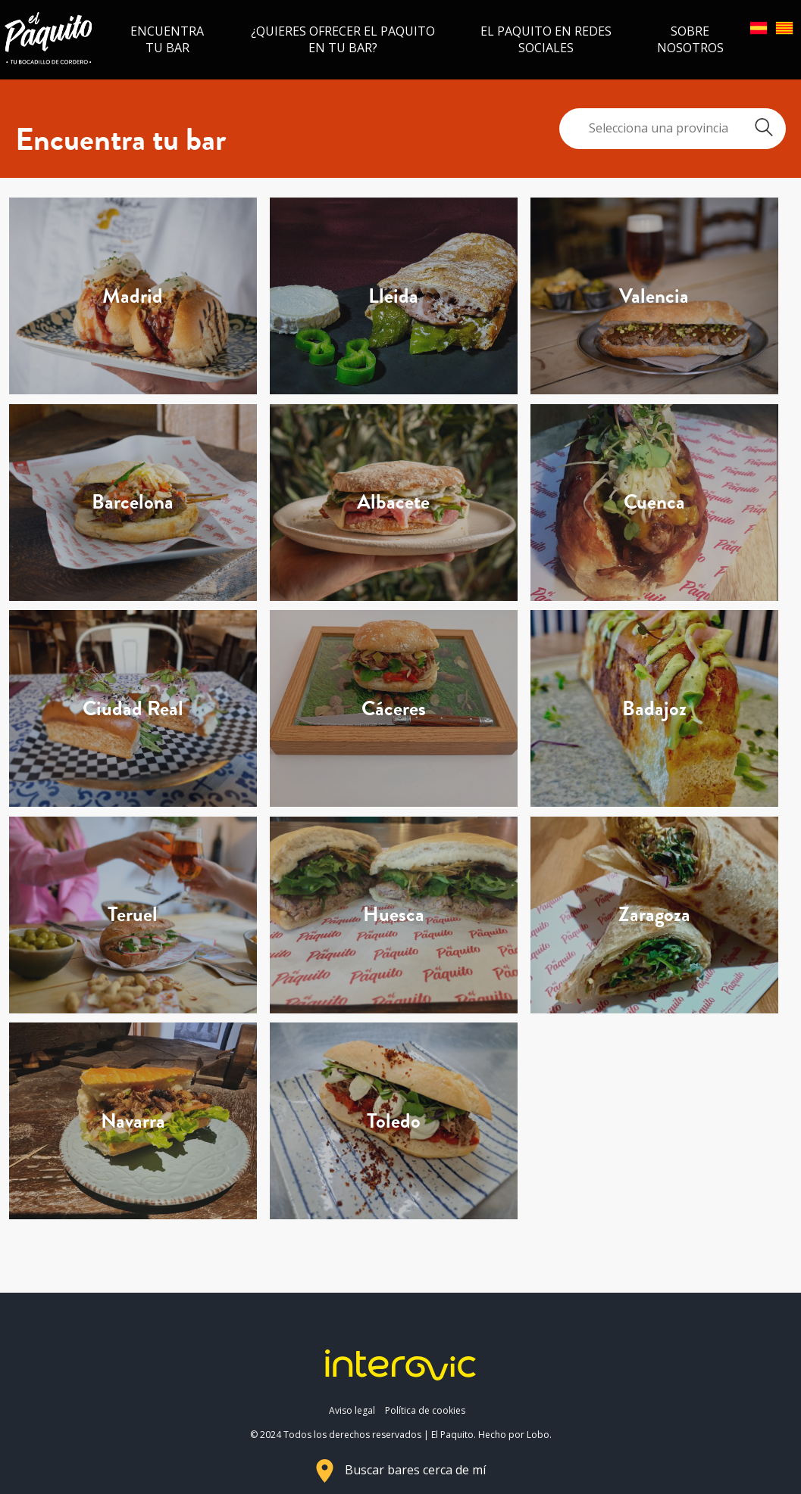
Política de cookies (425, 1410)
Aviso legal (352, 1410)
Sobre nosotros (690, 39)
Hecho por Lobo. (515, 1434)
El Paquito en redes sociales (546, 39)
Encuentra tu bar (167, 39)
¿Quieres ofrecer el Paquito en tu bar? (343, 39)
